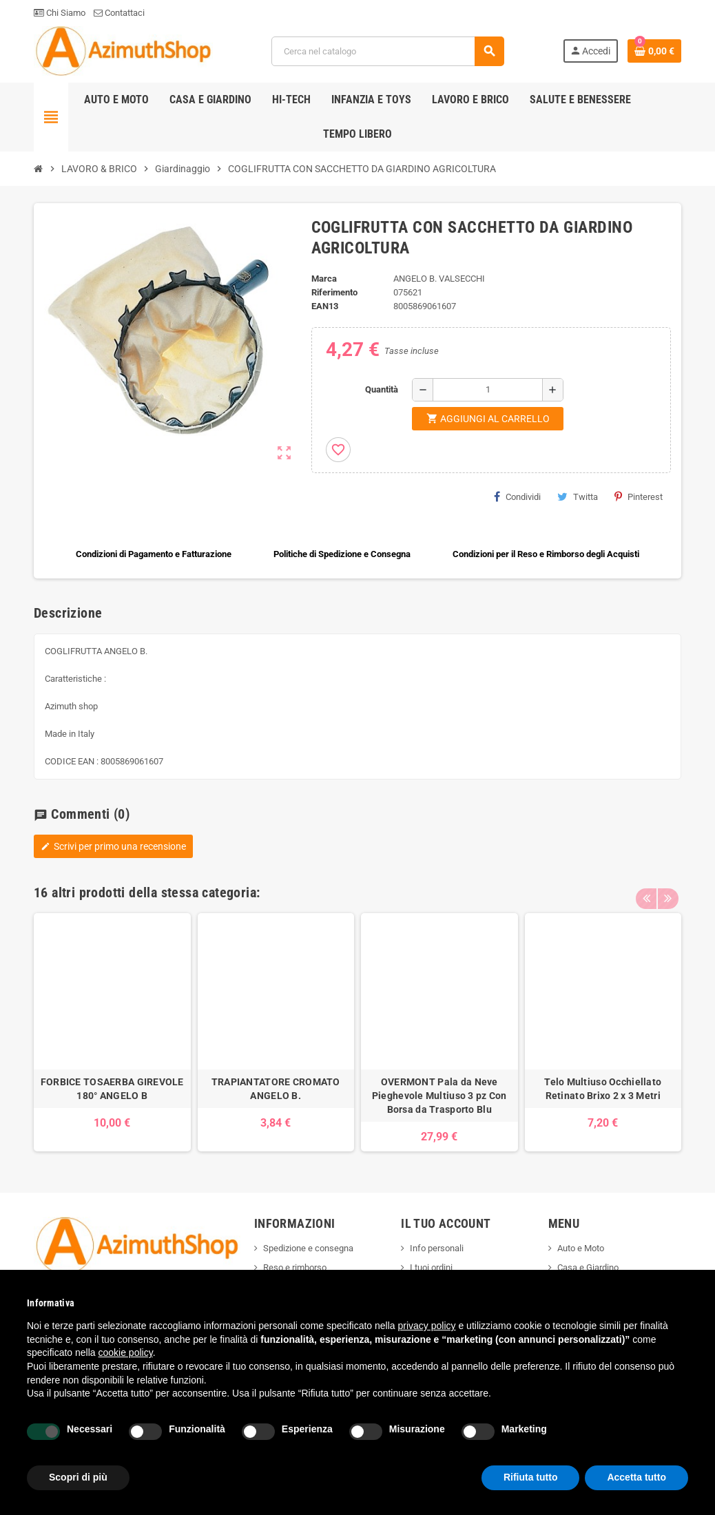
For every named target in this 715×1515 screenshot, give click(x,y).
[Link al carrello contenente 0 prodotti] (654, 51)
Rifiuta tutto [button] (531, 1477)
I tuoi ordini (431, 1267)
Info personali (437, 1248)
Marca (324, 278)
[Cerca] (387, 51)
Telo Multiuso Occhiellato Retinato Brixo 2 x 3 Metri (602, 1088)
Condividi (517, 496)
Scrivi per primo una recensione (113, 846)
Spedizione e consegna (308, 1248)
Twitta (577, 496)
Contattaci (119, 13)
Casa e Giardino (588, 1267)
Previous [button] (646, 889)
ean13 (324, 306)
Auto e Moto (580, 1248)
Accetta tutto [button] (636, 1477)
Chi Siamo (59, 13)
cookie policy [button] (126, 1352)
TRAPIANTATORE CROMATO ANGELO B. (275, 1088)
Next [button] (667, 889)
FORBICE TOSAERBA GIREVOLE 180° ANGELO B (112, 1088)
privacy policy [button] (427, 1325)
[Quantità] (488, 390)
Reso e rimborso (295, 1267)
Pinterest (638, 496)
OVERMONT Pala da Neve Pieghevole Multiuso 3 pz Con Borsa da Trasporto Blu (439, 1095)
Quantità (381, 389)
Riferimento (334, 292)
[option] (112, 1032)
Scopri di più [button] (78, 1477)
